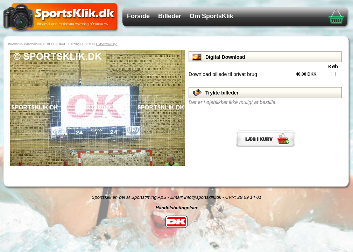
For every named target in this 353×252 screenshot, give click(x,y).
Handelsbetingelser (177, 207)
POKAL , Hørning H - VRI (73, 44)
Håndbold (31, 44)
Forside (138, 16)
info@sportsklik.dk (202, 197)
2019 (46, 44)
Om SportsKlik (211, 16)
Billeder (169, 16)
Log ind (176, 235)
